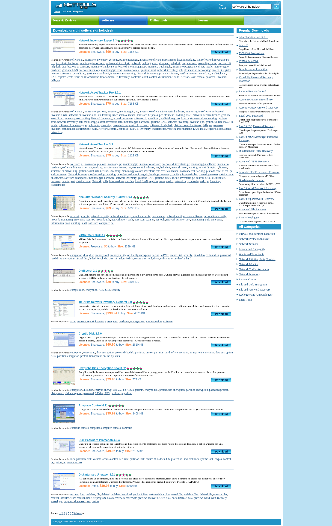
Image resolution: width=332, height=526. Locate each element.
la (170, 66)
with (213, 498)
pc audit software (168, 73)
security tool (102, 255)
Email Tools (245, 299)
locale (110, 66)
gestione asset (148, 70)
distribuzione (165, 77)
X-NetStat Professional (251, 53)
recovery (222, 498)
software (75, 59)
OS (168, 459)
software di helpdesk (161, 125)
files (82, 494)
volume (97, 459)
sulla (176, 77)
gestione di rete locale (200, 66)
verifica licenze (188, 73)
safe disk (128, 258)
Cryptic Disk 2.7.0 (90, 333)
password (225, 255)
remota (201, 77)
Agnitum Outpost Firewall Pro (256, 99)
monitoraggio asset (111, 70)
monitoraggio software (92, 63)
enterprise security (84, 219)
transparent (95, 356)
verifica (78, 77)
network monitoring (62, 219)
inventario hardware (67, 63)
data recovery (114, 498)
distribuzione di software (75, 66)
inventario (90, 59)
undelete (90, 494)
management (137, 321)
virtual (118, 258)
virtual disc (82, 258)
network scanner (175, 219)
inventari (222, 77)
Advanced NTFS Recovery (254, 161)
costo (70, 77)
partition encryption (68, 356)
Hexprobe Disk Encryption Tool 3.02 (102, 368)
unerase (182, 498)
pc (120, 59)
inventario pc (179, 66)
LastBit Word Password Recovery (257, 188)
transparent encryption (202, 352)
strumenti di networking (197, 70)
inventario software (150, 59)
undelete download (121, 494)
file (98, 494)
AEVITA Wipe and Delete (253, 37)
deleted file (206, 494)
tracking (190, 59)
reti (181, 70)
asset (154, 63)
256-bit (99, 393)
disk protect (57, 393)
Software (107, 20)
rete (53, 63)
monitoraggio (130, 59)
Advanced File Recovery (252, 209)
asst (193, 77)
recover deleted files (159, 498)
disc (91, 255)
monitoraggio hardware (136, 121)
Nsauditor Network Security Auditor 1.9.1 (105, 197)
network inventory (167, 70)
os (52, 462)
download (79, 501)
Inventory (124, 77)
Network (185, 77)
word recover (77, 498)
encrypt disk (151, 389)
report (90, 321)
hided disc (107, 258)
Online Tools (158, 20)
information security (215, 216)
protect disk (121, 352)
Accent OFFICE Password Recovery (259, 172)
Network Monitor (248, 264)
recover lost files (60, 498)
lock (72, 459)
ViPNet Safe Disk (248, 61)
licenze (55, 73)
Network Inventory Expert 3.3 (98, 40)
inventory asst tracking (122, 73)
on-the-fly (179, 258)
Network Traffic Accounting (254, 269)
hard (188, 258)
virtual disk (212, 255)
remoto (117, 427)
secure (155, 255)
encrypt (98, 389)
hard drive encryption (62, 258)
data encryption (224, 352)
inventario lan (98, 66)
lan (198, 59)
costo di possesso (207, 63)
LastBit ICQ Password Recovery (257, 126)
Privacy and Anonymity (252, 249)
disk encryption (105, 352)
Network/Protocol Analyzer (254, 239)
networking (204, 73)
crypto (218, 459)
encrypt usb (110, 389)
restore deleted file (159, 494)
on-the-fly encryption (139, 255)
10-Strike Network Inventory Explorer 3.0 (105, 302)
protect (84, 356)
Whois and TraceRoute (251, 254)
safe (170, 258)
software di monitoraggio (129, 66)
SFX (107, 289)
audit (145, 77)
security (85, 216)
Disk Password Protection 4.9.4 (99, 440)
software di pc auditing (72, 73)
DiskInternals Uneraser (251, 180)
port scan (139, 219)
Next (79, 513)
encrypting (89, 352)
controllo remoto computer (85, 427)
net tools (160, 219)
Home (57, 11)
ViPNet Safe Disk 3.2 (92, 235)
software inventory (89, 70)
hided (92, 258)
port (188, 219)
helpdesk (176, 63)
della (53, 80)
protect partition (154, 352)
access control (110, 459)
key (99, 258)
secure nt (151, 459)
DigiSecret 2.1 (88, 270)
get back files (140, 494)
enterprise (216, 219)
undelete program (96, 498)
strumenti (164, 63)
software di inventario (118, 63)
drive (156, 258)
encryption (76, 255)
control (153, 77)
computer (104, 223)
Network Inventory (147, 73)
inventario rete (132, 70)
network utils (103, 219)
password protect (218, 389)
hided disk (199, 255)
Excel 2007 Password (251, 115)
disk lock (194, 459)
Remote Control (248, 279)
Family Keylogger (249, 217)
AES (101, 289)
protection (176, 459)
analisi (215, 73)
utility (163, 258)
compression (77, 289)
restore (95, 501)
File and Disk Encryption (253, 284)
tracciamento (107, 77)
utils (207, 219)
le (117, 77)
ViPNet (164, 255)
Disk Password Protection (253, 69)
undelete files (191, 494)
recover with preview (135, 498)
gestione (113, 59)
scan (67, 223)
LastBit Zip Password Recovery (256, 198)
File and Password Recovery (254, 289)
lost (88, 501)
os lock (161, 459)
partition (140, 352)
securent (123, 459)
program (68, 501)
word (207, 498)
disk (85, 255)
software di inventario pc (215, 59)
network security (100, 216)
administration (154, 321)
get (60, 501)
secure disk (176, 255)
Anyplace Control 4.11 (93, 405)
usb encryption (176, 389)
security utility (118, 255)
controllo (136, 77)
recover (74, 494)
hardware (192, 63)
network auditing (119, 216)
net (112, 223)
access (78, 462)
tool (150, 258)
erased (54, 501)
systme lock (206, 459)
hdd (186, 459)
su (58, 80)
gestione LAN (70, 70)
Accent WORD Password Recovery (258, 107)
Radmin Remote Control (252, 91)
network (136, 63)
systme (58, 462)
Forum (203, 20)
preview (198, 498)
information (57, 223)
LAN (53, 77)
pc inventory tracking (156, 66)
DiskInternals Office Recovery (256, 151)
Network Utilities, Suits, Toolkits (257, 259)
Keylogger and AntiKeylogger (255, 294)
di (82, 59)
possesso (211, 77)
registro (62, 77)
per (183, 63)
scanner (150, 219)
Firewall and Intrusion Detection (257, 233)
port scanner (158, 216)
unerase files (220, 494)
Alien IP (243, 45)
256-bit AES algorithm (130, 389)
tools (130, 219)
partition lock (137, 459)
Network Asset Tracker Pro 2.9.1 (100, 92)
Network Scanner (248, 244)
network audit (174, 216)
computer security (140, 216)
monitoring (198, 219)
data (117, 356)
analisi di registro (221, 70)
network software (192, 216)
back (174, 498)
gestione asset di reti (97, 73)
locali (223, 73)
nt (64, 462)
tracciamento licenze (173, 59)
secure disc (140, 258)
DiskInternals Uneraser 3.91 (97, 474)
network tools (119, 219)
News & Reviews (64, 20)
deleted (105, 494)
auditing (146, 63)
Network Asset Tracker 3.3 (96, 144)
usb (91, 389)
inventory (102, 59)
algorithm (127, 393)
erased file (176, 494)
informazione (91, 77)
